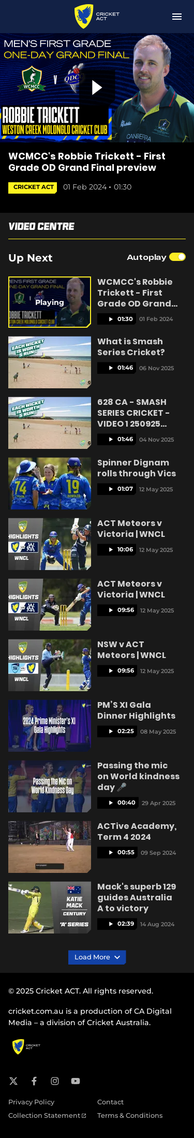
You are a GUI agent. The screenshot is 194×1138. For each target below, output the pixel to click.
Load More (97, 957)
